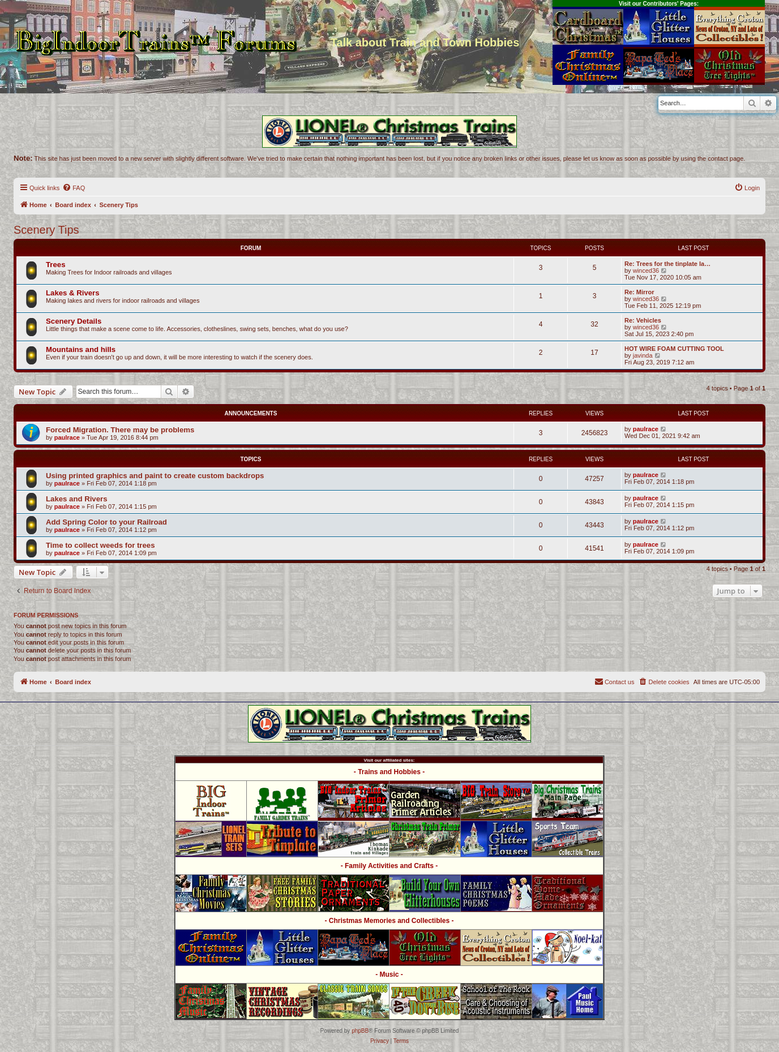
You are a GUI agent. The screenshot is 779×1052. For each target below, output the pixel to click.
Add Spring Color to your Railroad (106, 522)
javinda (643, 355)
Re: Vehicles (642, 320)
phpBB (360, 1031)
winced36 (646, 270)
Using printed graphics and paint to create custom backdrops (155, 475)
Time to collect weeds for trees (100, 545)
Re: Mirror (639, 292)
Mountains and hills (80, 349)
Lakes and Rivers (77, 499)
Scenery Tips (46, 230)
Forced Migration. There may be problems (120, 430)
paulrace (67, 437)
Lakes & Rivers (73, 293)
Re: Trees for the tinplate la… (667, 263)
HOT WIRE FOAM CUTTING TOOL (674, 348)
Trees (55, 264)
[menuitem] (73, 188)
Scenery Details (73, 321)
